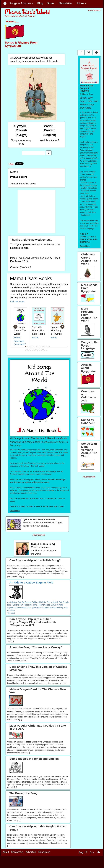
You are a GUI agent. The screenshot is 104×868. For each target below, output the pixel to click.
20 (44, 349)
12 (26, 349)
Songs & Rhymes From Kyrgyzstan (21, 44)
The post (11, 613)
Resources (44, 852)
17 (37, 349)
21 (46, 349)
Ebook (17, 337)
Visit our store (17, 301)
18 (39, 349)
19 (42, 349)
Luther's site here (19, 248)
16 (35, 349)
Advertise (31, 852)
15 (32, 349)
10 (46, 346)
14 (30, 349)
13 (28, 349)
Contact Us (17, 852)
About (5, 852)
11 (49, 346)
